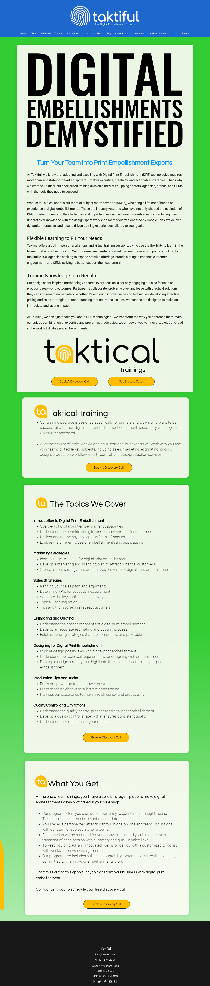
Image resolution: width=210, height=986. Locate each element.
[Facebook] (105, 981)
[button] (74, 381)
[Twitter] (99, 981)
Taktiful (105, 948)
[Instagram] (116, 981)
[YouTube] (110, 981)
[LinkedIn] (94, 981)
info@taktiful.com (105, 954)
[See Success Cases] (131, 381)
